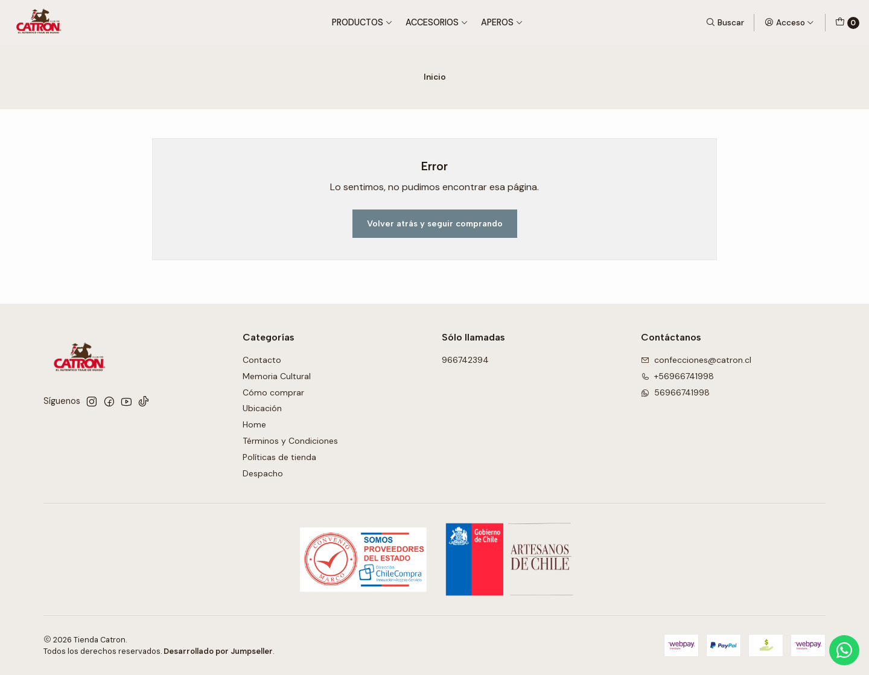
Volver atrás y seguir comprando (435, 223)
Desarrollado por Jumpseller (218, 651)
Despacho (263, 473)
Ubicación (262, 408)
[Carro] (847, 23)
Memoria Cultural (277, 376)
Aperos (502, 22)
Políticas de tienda (279, 457)
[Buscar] (724, 22)
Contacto (262, 359)
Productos (362, 22)
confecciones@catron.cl (696, 359)
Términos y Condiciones (290, 440)
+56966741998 (677, 376)
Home (254, 424)
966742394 (465, 359)
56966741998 (675, 392)
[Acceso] (789, 22)
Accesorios (437, 22)
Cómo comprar (273, 392)
